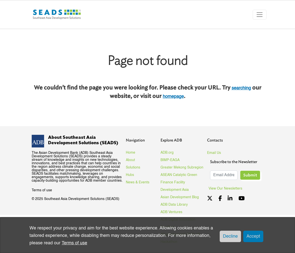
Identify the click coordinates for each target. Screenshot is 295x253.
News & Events (137, 182)
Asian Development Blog (180, 197)
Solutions (133, 167)
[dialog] (147, 235)
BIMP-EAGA (170, 160)
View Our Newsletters (227, 188)
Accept (253, 236)
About (130, 160)
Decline (230, 236)
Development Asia (175, 190)
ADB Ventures (171, 212)
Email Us (214, 153)
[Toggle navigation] (260, 15)
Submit (250, 175)
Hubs (130, 175)
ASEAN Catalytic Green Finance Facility (179, 178)
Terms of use (42, 190)
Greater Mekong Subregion (182, 167)
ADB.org (167, 152)
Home (130, 152)
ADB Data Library (174, 204)
